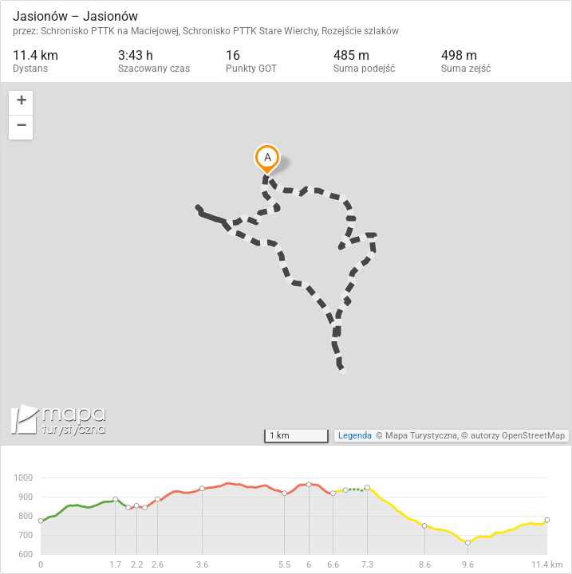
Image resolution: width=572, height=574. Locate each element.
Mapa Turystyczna (421, 436)
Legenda (355, 436)
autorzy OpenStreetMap (518, 436)
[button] (21, 103)
